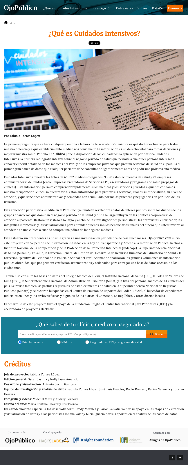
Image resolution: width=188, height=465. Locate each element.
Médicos (64, 342)
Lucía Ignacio (95, 414)
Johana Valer (74, 414)
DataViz (158, 8)
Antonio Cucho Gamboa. (59, 384)
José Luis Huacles (111, 389)
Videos (142, 8)
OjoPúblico (57, 154)
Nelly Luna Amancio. (64, 379)
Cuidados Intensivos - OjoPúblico (20, 7)
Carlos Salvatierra (112, 409)
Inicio (12, 23)
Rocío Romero (136, 389)
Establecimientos (31, 342)
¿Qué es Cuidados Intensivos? (65, 8)
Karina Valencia (159, 389)
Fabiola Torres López (82, 389)
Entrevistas (124, 8)
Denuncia (175, 8)
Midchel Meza (42, 399)
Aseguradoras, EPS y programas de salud (113, 342)
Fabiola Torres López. (45, 374)
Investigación (101, 8)
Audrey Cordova (66, 399)
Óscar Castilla (37, 379)
